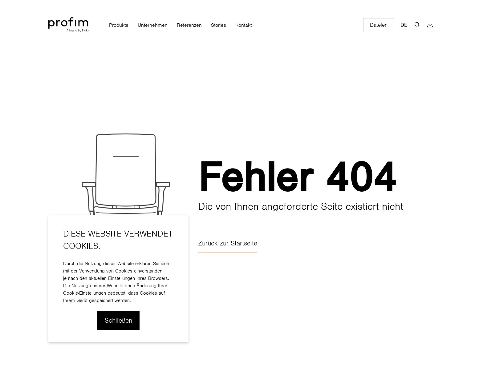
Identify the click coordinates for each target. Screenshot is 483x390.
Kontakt (243, 25)
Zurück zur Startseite (227, 243)
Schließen (118, 320)
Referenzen (189, 25)
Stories (218, 25)
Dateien (378, 25)
